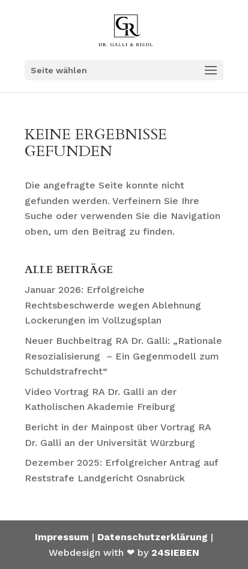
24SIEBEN (175, 552)
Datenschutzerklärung (152, 537)
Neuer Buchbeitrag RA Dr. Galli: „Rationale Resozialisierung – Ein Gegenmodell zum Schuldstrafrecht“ (123, 356)
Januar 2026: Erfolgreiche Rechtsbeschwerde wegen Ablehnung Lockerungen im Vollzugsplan (113, 305)
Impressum (62, 537)
